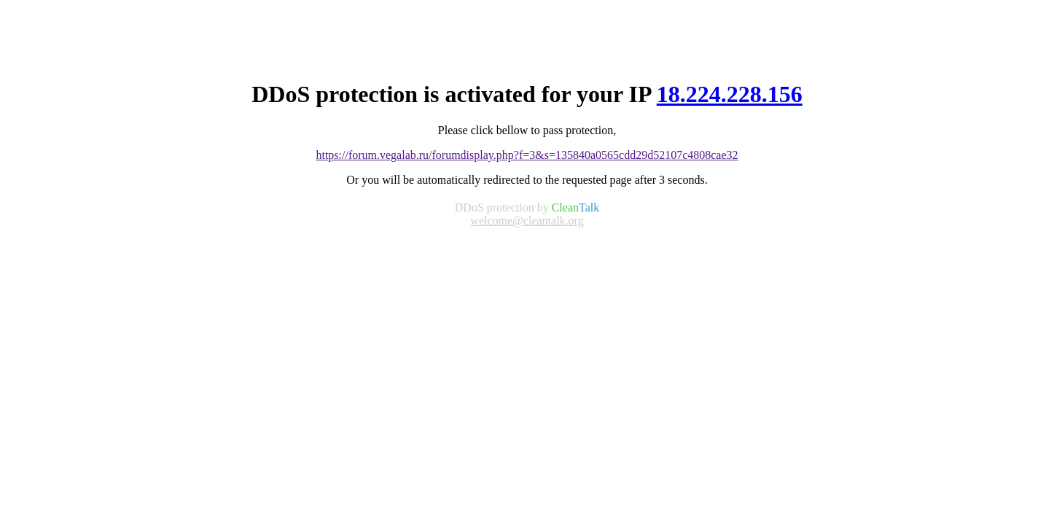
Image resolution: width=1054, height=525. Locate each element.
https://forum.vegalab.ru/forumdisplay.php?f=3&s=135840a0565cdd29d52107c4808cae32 (527, 155)
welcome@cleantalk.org (526, 220)
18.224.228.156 (730, 94)
